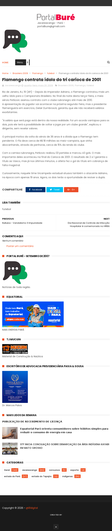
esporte (74, 470)
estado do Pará (12, 476)
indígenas (67, 476)
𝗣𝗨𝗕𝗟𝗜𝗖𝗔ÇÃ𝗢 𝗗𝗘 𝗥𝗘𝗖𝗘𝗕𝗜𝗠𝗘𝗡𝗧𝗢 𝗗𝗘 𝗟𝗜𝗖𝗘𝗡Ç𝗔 (32, 421)
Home (5, 62)
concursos (54, 470)
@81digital (32, 508)
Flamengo (37, 73)
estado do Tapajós (42, 476)
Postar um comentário (20, 246)
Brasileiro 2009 (20, 73)
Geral (7, 470)
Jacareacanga (29, 470)
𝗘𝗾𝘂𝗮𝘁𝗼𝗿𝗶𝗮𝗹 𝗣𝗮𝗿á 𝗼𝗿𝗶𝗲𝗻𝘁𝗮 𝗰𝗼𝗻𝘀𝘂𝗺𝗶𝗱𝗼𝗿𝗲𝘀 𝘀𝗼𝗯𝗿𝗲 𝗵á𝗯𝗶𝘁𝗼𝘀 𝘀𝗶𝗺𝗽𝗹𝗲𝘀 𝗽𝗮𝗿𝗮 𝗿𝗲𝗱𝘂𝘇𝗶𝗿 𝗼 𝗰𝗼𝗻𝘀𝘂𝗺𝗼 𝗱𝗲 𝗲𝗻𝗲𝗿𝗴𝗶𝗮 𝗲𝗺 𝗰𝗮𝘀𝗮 (64, 430)
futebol (50, 73)
